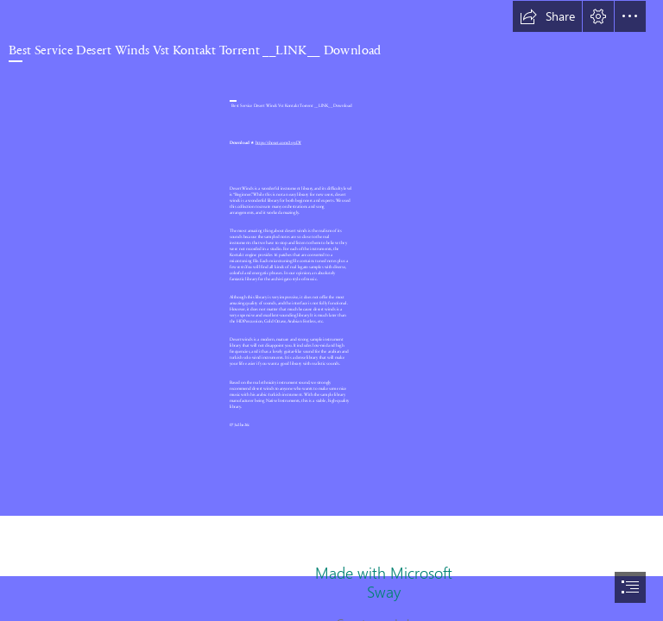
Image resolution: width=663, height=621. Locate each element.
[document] (331, 310)
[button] (547, 16)
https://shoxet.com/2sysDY (278, 142)
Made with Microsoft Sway (383, 582)
